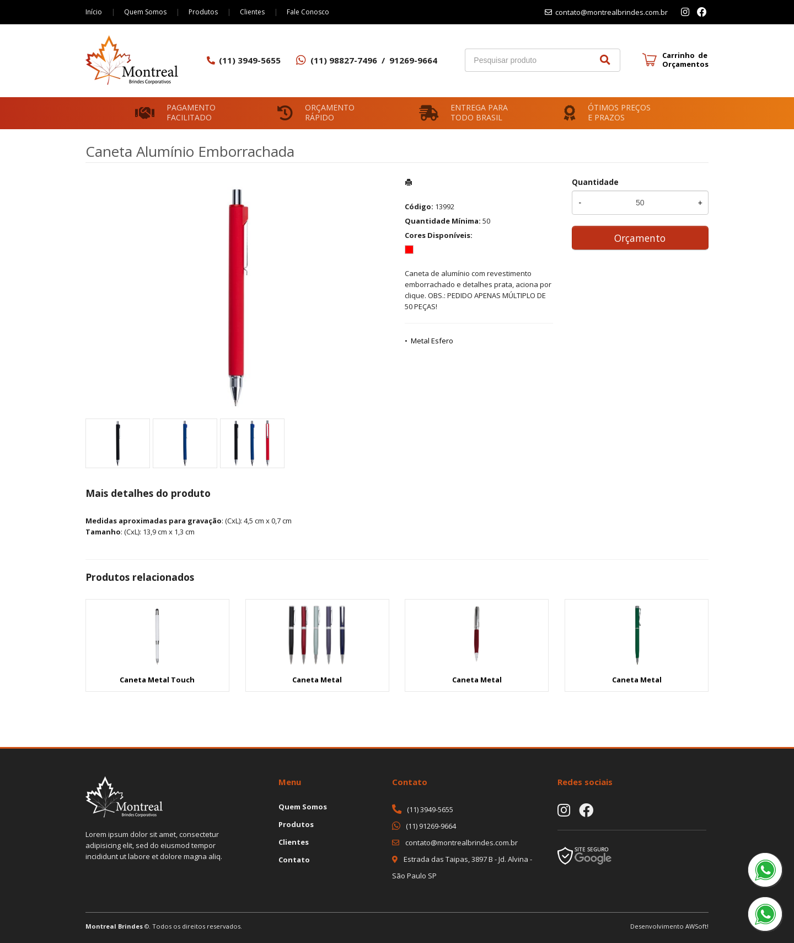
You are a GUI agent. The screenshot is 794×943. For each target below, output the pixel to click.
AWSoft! (697, 926)
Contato (294, 860)
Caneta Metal (317, 680)
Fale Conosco (308, 12)
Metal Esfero (432, 341)
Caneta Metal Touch (157, 680)
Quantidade (595, 182)
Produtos (203, 12)
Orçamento (640, 238)
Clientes (252, 12)
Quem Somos (145, 12)
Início (93, 12)
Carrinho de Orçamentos (685, 59)
